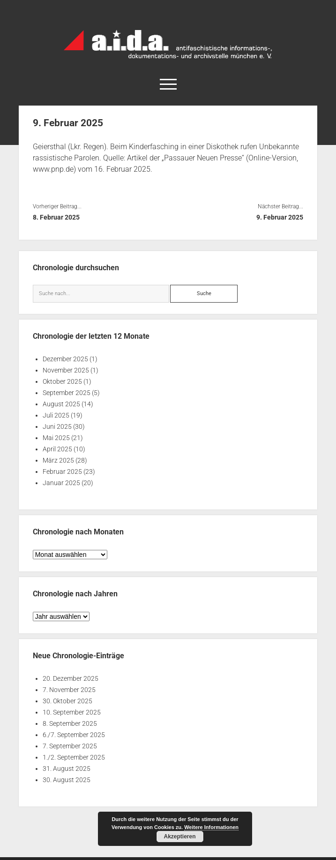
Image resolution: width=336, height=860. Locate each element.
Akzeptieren (179, 836)
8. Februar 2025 (56, 217)
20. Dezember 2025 (70, 678)
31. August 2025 (66, 768)
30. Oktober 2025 (67, 701)
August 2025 (61, 404)
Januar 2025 (61, 483)
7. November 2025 (69, 689)
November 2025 (66, 370)
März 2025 (58, 460)
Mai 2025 (56, 437)
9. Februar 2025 (279, 217)
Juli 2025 (56, 415)
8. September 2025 (70, 723)
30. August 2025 (66, 780)
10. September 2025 (72, 712)
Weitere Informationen (211, 827)
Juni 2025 (57, 426)
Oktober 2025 (62, 381)
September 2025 (66, 392)
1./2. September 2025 (74, 757)
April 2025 (57, 449)
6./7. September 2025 (74, 734)
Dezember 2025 (65, 359)
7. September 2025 (70, 746)
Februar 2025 (62, 471)
